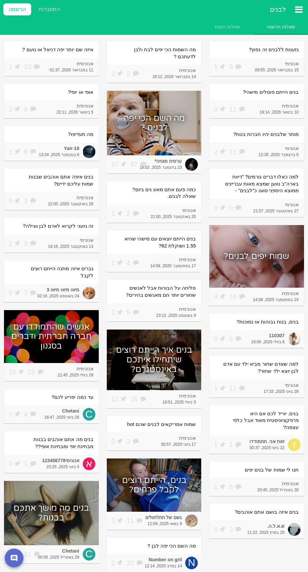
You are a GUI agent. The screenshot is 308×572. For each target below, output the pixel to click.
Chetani (70, 411)
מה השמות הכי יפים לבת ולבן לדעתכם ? (165, 53)
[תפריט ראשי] (298, 9)
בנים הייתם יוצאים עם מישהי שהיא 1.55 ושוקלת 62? (160, 242)
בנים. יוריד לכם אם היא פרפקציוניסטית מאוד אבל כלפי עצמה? (266, 420)
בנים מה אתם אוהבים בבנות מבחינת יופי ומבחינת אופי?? (63, 442)
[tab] (281, 27)
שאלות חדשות (281, 26)
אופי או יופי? (80, 92)
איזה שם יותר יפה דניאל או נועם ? (57, 49)
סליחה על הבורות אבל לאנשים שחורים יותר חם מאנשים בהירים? (161, 291)
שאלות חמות (227, 26)
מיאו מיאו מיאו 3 (63, 289)
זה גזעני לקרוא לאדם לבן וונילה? (58, 226)
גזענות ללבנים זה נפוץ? (274, 49)
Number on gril (165, 559)
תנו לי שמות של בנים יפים (272, 470)
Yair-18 (71, 148)
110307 (277, 335)
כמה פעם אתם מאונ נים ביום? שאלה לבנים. (164, 193)
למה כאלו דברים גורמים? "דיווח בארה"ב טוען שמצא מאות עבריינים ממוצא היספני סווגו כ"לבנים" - (262, 183)
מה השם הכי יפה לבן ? (171, 546)
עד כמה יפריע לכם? (72, 397)
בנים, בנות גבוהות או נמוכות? (268, 322)
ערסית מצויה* (168, 161)
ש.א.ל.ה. (276, 526)
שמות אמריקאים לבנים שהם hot (161, 424)
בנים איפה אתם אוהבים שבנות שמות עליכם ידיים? (61, 180)
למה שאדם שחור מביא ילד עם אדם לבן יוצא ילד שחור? (261, 367)
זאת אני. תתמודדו (267, 441)
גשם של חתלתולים (163, 517)
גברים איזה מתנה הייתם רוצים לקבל (62, 272)
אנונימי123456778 (60, 460)
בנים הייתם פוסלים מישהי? (271, 92)
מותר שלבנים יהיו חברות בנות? (266, 134)
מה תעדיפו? (80, 134)
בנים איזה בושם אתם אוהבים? (267, 512)
